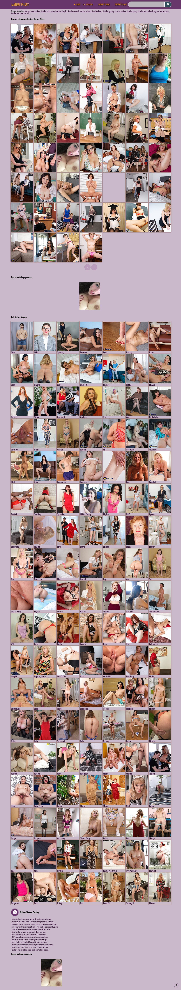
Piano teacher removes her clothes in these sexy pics (29, 931)
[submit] (167, 4)
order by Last (121, 4)
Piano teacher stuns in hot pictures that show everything (30, 947)
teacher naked (73, 11)
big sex (156, 11)
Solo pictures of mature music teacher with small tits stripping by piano (35, 926)
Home (77, 4)
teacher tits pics (61, 11)
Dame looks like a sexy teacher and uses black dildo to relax (31, 929)
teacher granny (108, 11)
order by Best (104, 4)
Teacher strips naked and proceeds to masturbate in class (30, 949)
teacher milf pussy (48, 11)
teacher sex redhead (145, 11)
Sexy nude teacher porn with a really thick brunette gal (29, 939)
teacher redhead (85, 11)
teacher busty (97, 11)
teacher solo (24, 13)
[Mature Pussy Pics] (68, 158)
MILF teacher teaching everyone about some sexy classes (30, 937)
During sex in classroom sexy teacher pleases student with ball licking (34, 924)
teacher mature (120, 11)
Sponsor (89, 4)
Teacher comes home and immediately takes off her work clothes (32, 944)
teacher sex (15, 13)
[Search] (149, 4)
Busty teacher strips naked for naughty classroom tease (29, 942)
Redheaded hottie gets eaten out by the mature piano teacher (31, 919)
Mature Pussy (20, 4)
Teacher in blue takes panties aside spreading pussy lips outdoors (32, 921)
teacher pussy (132, 11)
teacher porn (164, 11)
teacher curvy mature (32, 11)
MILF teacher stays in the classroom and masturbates (29, 934)
